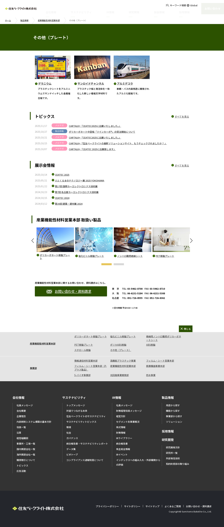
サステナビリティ (74, 397)
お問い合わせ (211, 8)
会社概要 (21, 410)
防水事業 (150, 375)
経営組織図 (22, 438)
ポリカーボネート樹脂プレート (55, 257)
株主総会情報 (123, 449)
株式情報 (120, 427)
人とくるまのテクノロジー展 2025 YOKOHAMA (79, 180)
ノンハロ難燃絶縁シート (130, 256)
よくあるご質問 (173, 506)
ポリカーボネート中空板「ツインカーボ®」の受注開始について (102, 131)
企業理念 (21, 416)
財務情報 (120, 432)
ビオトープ (72, 454)
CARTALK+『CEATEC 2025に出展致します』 (92, 149)
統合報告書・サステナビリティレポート (87, 443)
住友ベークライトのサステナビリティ (86, 416)
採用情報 (168, 431)
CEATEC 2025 (62, 174)
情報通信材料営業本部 (86, 360)
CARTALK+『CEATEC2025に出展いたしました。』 (95, 126)
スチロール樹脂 (82, 350)
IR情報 (116, 397)
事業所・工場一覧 (26, 443)
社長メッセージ (25, 405)
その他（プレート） (120, 350)
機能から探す (173, 410)
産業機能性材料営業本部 (49, 20)
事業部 (33, 368)
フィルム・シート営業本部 (160, 360)
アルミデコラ (125, 83)
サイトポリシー (132, 506)
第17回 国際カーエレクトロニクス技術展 (76, 186)
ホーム (8, 20)
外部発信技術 (173, 458)
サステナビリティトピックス (81, 421)
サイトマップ (152, 506)
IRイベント (122, 454)
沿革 (19, 432)
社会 (68, 432)
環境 (68, 427)
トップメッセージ (75, 405)
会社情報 (18, 397)
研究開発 (168, 439)
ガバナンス (72, 438)
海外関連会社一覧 (26, 454)
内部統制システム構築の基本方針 (34, 421)
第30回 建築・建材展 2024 (68, 203)
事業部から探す (174, 416)
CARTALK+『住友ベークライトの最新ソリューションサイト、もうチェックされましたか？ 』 (118, 143)
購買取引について (26, 460)
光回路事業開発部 (119, 375)
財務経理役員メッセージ (129, 410)
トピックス (22, 465)
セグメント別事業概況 (127, 421)
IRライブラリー (124, 438)
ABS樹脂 (150, 344)
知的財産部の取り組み (177, 463)
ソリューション (174, 421)
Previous (33, 240)
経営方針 (120, 416)
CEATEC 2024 (62, 198)
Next (190, 240)
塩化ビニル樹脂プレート (91, 256)
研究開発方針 (173, 447)
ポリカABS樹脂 (118, 344)
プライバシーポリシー (107, 506)
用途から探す (173, 405)
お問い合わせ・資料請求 (68, 291)
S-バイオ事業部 (82, 375)
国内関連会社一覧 (26, 449)
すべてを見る (182, 116)
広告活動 (21, 471)
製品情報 (24, 20)
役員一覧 (21, 427)
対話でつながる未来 (76, 410)
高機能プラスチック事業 (123, 360)
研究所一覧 (172, 453)
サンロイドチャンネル (90, 83)
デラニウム (44, 83)
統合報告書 (122, 443)
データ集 (71, 449)
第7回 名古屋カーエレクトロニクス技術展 (77, 192)
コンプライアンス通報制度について (84, 460)
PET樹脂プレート (165, 256)
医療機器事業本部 (155, 366)
